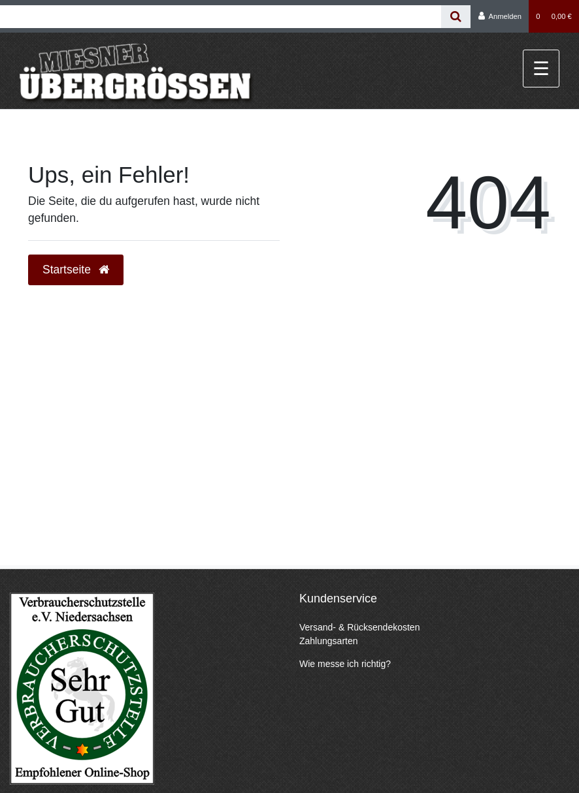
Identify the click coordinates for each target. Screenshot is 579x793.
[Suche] (456, 16)
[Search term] (220, 16)
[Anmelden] (500, 16)
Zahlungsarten (328, 641)
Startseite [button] (75, 269)
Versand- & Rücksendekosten (359, 627)
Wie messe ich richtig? (345, 664)
